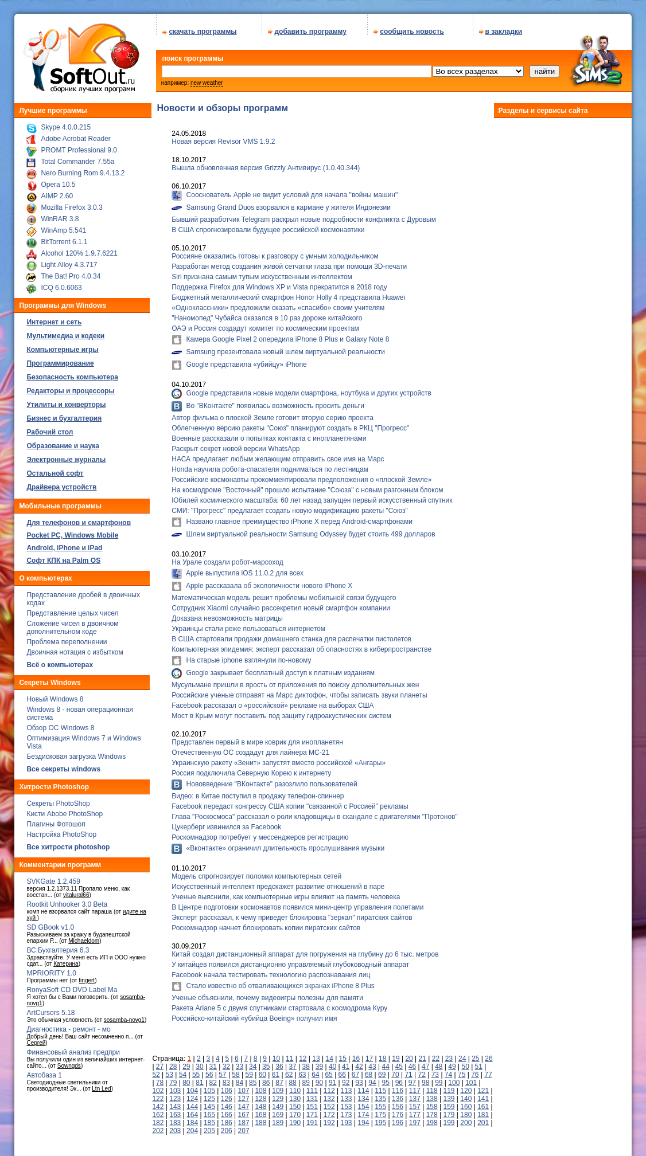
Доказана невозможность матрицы (227, 614)
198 (432, 1119)
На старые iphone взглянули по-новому (247, 656)
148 (260, 1103)
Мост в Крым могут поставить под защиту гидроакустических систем (281, 712)
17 (369, 1055)
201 (483, 1119)
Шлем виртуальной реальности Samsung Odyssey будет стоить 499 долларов (309, 530)
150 (295, 1103)
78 (160, 1079)
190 (295, 1119)
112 (329, 1087)
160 (466, 1103)
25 (475, 1055)
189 (277, 1119)
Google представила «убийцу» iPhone (245, 360)
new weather (206, 79)
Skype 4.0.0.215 (66, 123)
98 (425, 1079)
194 (363, 1119)
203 (175, 1127)
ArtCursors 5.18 (50, 1009)
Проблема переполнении (66, 638)
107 (244, 1087)
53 (169, 1071)
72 (422, 1071)
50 (465, 1063)
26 (488, 1055)
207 (244, 1127)
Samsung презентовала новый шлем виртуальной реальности (284, 348)
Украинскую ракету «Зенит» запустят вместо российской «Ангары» (279, 759)
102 (158, 1087)
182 (158, 1119)
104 (192, 1087)
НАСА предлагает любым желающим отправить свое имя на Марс (278, 455)
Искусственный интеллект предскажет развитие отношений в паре (278, 883)
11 (289, 1055)
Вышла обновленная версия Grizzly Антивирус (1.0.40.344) (266, 164)
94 (372, 1079)
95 (386, 1079)
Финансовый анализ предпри (73, 1048)
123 (175, 1095)
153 (346, 1103)
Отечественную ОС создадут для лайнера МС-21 (250, 748)
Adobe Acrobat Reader (75, 135)
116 (397, 1087)
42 (359, 1063)
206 (226, 1127)
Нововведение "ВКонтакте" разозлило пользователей (270, 780)
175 (380, 1111)
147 (244, 1103)
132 (329, 1095)
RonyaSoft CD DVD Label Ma (71, 986)
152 (329, 1103)
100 (454, 1079)
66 (342, 1071)
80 (186, 1079)
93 (359, 1079)
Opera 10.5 (58, 181)
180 (466, 1111)
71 (408, 1071)
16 (356, 1055)
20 (408, 1055)
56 (209, 1071)
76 (474, 1071)
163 (175, 1111)
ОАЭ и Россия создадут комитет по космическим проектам (265, 324)
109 (277, 1087)
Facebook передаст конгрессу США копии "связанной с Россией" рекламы (290, 802)
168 (260, 1111)
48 (438, 1063)
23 (449, 1055)
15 (343, 1055)
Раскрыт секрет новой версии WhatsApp (235, 445)
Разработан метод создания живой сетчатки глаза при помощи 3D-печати (289, 262)
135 (380, 1095)
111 (312, 1087)
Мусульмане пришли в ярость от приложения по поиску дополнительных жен (295, 681)
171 (312, 1111)
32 (226, 1063)
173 (346, 1111)
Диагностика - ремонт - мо (68, 1025)
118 (432, 1087)
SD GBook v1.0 (50, 923)
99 (438, 1079)
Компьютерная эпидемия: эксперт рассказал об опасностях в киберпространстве (301, 645)
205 (209, 1127)
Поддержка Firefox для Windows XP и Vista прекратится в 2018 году (279, 283)
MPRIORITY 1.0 (51, 969)
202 (158, 1127)
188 (260, 1119)
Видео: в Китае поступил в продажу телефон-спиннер (258, 792)
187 (244, 1119)
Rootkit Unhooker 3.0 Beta (66, 900)
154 (363, 1103)
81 (199, 1079)
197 (415, 1119)
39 (319, 1063)
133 (346, 1095)
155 (380, 1103)
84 (239, 1079)
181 (483, 1111)
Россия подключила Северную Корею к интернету (251, 769)
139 (448, 1095)
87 (279, 1079)
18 (382, 1055)
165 (209, 1111)
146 (226, 1103)
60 (262, 1071)
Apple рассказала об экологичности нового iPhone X (268, 582)
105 (209, 1087)
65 (328, 1071)
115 (380, 1087)
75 (461, 1071)
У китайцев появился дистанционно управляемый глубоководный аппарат (290, 961)
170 (295, 1111)
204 (192, 1127)
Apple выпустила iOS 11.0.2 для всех (243, 569)
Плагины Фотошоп (55, 820)
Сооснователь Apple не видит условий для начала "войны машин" (291, 191)
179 (448, 1111)
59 (249, 1071)
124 (192, 1095)
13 (316, 1055)
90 (319, 1079)
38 (306, 1063)
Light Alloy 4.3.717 (69, 261)
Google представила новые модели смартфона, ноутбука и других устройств (307, 389)
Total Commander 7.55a (77, 158)
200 (466, 1119)
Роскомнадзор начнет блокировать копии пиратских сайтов (266, 924)
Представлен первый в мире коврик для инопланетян (257, 738)
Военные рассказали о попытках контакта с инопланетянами (269, 434)
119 (448, 1087)
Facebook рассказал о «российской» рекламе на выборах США (272, 701)
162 (158, 1111)
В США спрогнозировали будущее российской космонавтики (268, 226)
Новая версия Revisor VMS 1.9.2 (223, 138)
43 (372, 1063)
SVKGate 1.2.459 (53, 877)
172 (329, 1111)
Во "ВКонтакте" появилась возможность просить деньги (274, 402)
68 (368, 1071)
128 (260, 1095)
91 (332, 1079)
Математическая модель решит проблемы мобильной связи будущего (284, 594)
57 (222, 1071)
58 (235, 1071)
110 (295, 1087)
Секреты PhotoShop (57, 800)
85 (252, 1079)
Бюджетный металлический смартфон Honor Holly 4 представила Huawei (288, 293)
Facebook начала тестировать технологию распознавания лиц (271, 971)
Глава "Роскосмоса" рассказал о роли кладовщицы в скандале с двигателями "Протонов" (314, 813)
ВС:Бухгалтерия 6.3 (57, 946)
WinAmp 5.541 (63, 226)
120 (466, 1087)
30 (199, 1063)
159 (448, 1103)
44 (386, 1063)
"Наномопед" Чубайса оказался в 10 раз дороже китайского (267, 314)
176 (397, 1111)
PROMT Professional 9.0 (79, 146)
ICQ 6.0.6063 (61, 284)
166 (226, 1111)
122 (158, 1095)
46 (412, 1063)
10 (276, 1055)
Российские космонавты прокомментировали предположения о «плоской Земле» (301, 476)
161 (483, 1103)
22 (435, 1055)
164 (192, 1111)
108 (260, 1087)
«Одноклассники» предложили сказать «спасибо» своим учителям (278, 304)
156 (397, 1103)
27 (160, 1063)
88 (292, 1079)
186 (226, 1119)
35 (266, 1063)
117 (415, 1087)
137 (415, 1095)
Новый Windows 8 (54, 695)
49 (452, 1063)
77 (488, 1071)
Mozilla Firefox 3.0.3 (71, 203)
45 (399, 1063)
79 (173, 1079)
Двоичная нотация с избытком (74, 648)
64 (315, 1071)
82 (212, 1079)
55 (196, 1071)
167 (244, 1111)
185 (209, 1119)
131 (312, 1095)
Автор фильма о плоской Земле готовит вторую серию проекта (272, 414)
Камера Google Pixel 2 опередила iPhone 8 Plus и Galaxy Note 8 (286, 335)
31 (212, 1063)
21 (422, 1055)
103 (175, 1087)
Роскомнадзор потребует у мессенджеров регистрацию (260, 833)
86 (266, 1079)
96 (399, 1079)
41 (345, 1063)
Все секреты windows (63, 765)
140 (466, 1095)
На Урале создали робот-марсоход (227, 558)
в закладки (504, 27)
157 (415, 1103)
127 (244, 1095)
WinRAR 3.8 (60, 215)
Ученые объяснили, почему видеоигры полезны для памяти (267, 994)
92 (345, 1079)
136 (397, 1095)
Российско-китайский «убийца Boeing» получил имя (254, 1014)
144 (192, 1103)
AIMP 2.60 (57, 192)
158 (432, 1103)
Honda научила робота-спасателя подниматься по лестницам (270, 465)
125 (209, 1095)
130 (295, 1095)
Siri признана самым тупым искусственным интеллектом (262, 273)
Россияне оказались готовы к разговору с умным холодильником (275, 252)
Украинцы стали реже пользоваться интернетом (248, 625)
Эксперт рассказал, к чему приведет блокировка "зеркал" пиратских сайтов (292, 914)
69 (382, 1071)
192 (329, 1119)
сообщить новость (412, 27)
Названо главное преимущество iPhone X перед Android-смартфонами (298, 518)
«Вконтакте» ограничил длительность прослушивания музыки (284, 844)
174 (363, 1111)
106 (226, 1087)
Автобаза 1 (43, 1071)
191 (312, 1119)
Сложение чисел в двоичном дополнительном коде (72, 624)
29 (186, 1063)
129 (277, 1095)
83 (226, 1079)
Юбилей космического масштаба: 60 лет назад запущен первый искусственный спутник (312, 496)
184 (192, 1119)
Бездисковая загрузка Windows (76, 753)
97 (412, 1079)
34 (252, 1063)
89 (306, 1079)
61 (275, 1071)
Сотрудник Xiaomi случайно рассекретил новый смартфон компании (281, 604)
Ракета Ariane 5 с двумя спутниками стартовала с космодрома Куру (279, 1004)
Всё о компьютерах (59, 661)
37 (292, 1063)
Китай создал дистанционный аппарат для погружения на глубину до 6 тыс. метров (305, 950)
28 (173, 1063)
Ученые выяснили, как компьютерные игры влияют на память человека (286, 893)
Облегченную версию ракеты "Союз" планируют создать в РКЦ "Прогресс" (290, 424)
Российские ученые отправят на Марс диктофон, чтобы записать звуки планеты (299, 691)
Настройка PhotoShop (61, 830)
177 (415, 1111)
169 (277, 1111)
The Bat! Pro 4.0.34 (70, 272)
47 (425, 1063)
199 (448, 1119)
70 (395, 1071)
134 (363, 1095)
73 (435, 1071)
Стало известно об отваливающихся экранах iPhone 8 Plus (279, 982)
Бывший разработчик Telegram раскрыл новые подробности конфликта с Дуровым (304, 215)
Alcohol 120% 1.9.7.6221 (79, 249)
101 (471, 1079)
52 (155, 1071)
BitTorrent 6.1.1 (64, 238)
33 (239, 1063)
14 (329, 1055)
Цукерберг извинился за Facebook (226, 823)
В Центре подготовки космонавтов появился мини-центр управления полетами (297, 903)
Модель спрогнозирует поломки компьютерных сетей (256, 872)
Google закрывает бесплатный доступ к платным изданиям (279, 669)
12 (302, 1055)
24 (462, 1055)
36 (279, 1063)
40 (332, 1063)
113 (346, 1087)
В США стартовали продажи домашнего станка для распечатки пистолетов (291, 635)
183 (175, 1119)
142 (158, 1103)
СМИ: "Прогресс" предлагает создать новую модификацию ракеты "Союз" (290, 507)
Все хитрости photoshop (68, 843)
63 (302, 1071)
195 (380, 1119)
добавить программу (310, 27)
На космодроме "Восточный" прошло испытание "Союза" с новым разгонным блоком (307, 486)
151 (312, 1103)
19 (395, 1055)
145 (209, 1103)
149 (277, 1103)
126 (226, 1095)
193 (346, 1119)
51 (478, 1063)
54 (182, 1071)
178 (432, 1111)
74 (448, 1071)
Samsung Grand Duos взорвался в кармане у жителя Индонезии (287, 203)
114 (363, 1087)
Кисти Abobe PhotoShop (64, 810)
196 (397, 1119)
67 (355, 1071)
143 (175, 1103)
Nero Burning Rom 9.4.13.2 (82, 169)
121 (483, 1087)
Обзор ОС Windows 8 (60, 724)
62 (289, 1071)
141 (483, 1095)
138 (432, 1095)
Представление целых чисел (72, 609)
